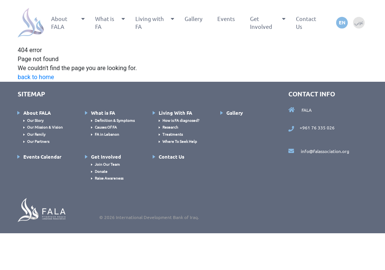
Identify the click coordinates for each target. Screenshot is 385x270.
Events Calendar (42, 156)
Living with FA (149, 22)
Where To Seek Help (179, 141)
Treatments (172, 134)
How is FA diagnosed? (180, 120)
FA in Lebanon (107, 134)
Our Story (35, 120)
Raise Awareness (109, 178)
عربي (359, 22)
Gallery (193, 18)
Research (170, 127)
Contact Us (306, 22)
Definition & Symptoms (115, 120)
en (342, 22)
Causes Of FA (106, 127)
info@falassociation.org (318, 151)
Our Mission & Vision (45, 127)
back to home (36, 77)
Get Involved (261, 22)
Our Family (36, 134)
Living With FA (175, 113)
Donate (101, 171)
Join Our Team (107, 164)
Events (226, 18)
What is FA (104, 22)
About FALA (59, 22)
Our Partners (38, 141)
